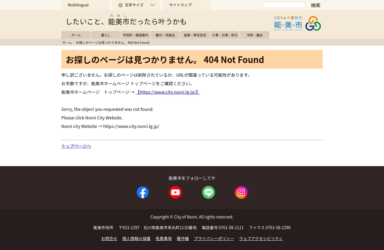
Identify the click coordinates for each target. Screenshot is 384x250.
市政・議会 (255, 35)
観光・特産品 (165, 35)
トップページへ (76, 146)
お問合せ (109, 238)
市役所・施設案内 (135, 35)
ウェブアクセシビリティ (261, 238)
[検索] (283, 5)
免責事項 (164, 238)
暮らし (106, 35)
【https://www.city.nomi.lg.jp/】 (167, 92)
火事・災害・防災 (225, 35)
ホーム (76, 35)
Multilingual (78, 4)
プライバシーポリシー (214, 238)
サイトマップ (180, 4)
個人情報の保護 (136, 238)
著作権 (183, 238)
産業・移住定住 (195, 35)
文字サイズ (134, 4)
